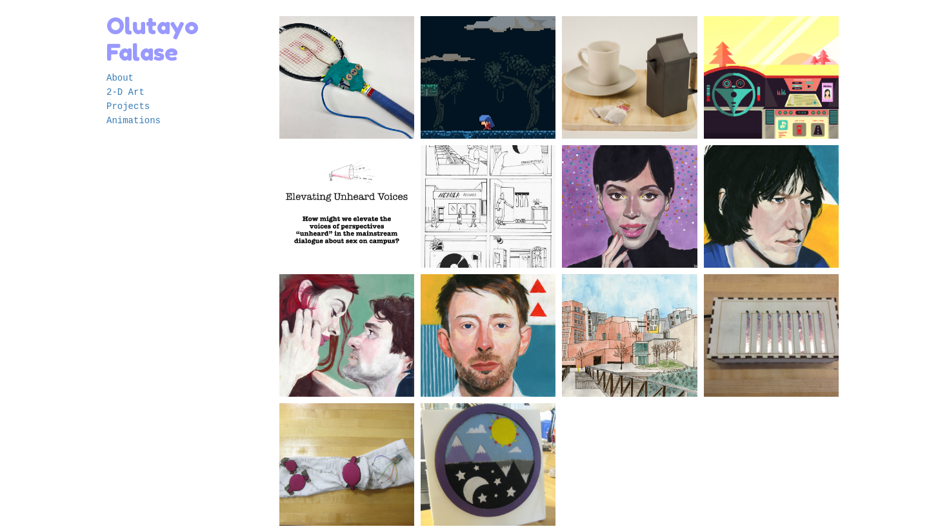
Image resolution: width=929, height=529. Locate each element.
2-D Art (125, 92)
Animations (133, 120)
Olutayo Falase (152, 39)
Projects (128, 106)
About (120, 78)
